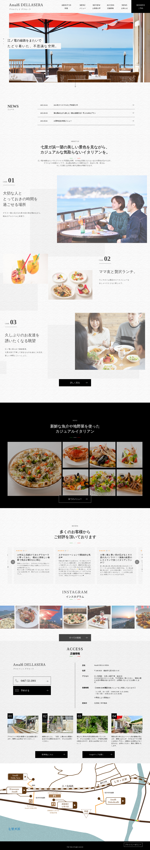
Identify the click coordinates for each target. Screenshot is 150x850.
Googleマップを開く (96, 754)
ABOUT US (66, 5)
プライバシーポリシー (133, 845)
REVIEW (96, 5)
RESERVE (140, 5)
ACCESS (110, 5)
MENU (82, 5)
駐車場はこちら (47, 754)
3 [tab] (3, 44)
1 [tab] (3, 39)
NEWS (124, 5)
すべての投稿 (75, 653)
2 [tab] (3, 41)
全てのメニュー (75, 499)
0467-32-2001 (28, 680)
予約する (25, 690)
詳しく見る (75, 383)
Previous (13, 577)
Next (137, 577)
